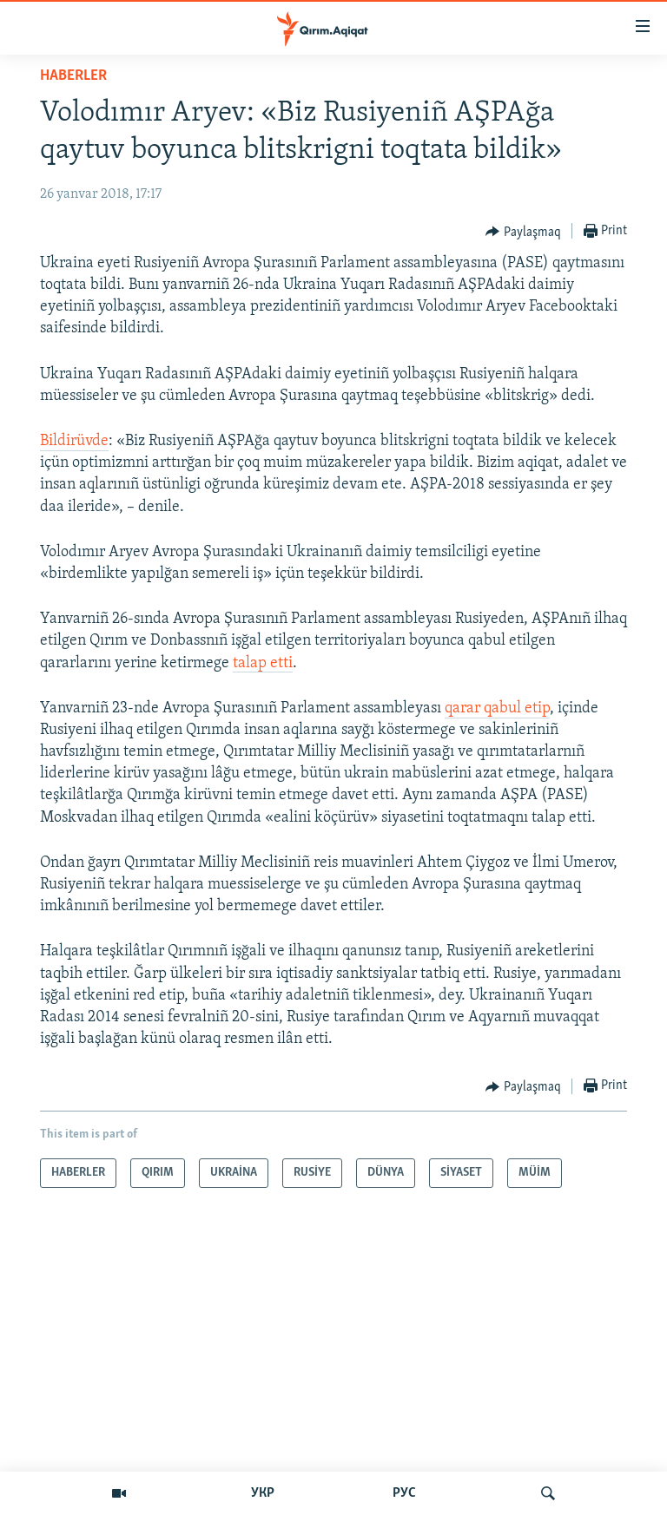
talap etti (263, 663)
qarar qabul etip (497, 708)
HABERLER (73, 76)
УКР (262, 1493)
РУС (404, 1493)
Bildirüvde (74, 441)
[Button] (523, 231)
